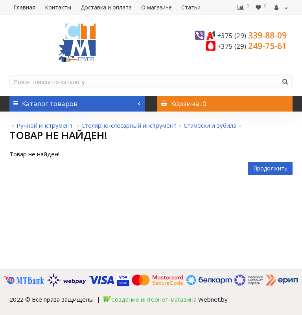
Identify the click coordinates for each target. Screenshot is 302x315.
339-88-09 (252, 35)
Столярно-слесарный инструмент (129, 125)
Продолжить (270, 168)
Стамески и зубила (210, 125)
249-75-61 (252, 45)
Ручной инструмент (45, 125)
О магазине (156, 7)
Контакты (58, 7)
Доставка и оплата (106, 7)
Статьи (191, 7)
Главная (24, 7)
